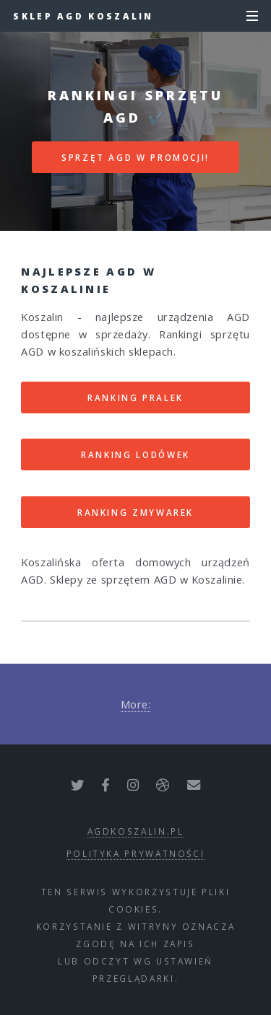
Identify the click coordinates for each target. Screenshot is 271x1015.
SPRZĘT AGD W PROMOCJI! (135, 157)
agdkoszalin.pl (135, 831)
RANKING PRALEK (135, 397)
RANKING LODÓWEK (135, 454)
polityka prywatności (135, 853)
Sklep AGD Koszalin (83, 16)
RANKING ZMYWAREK (135, 512)
